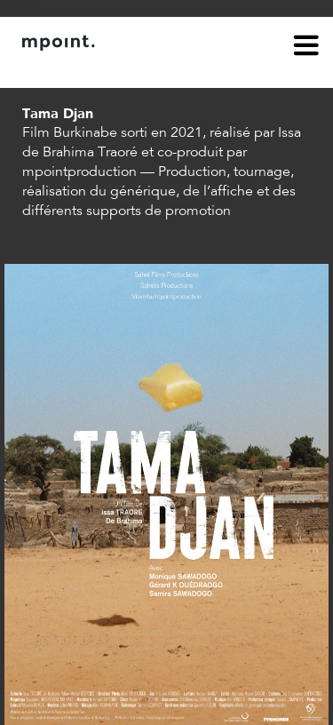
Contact (122, 69)
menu (306, 48)
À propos (49, 69)
